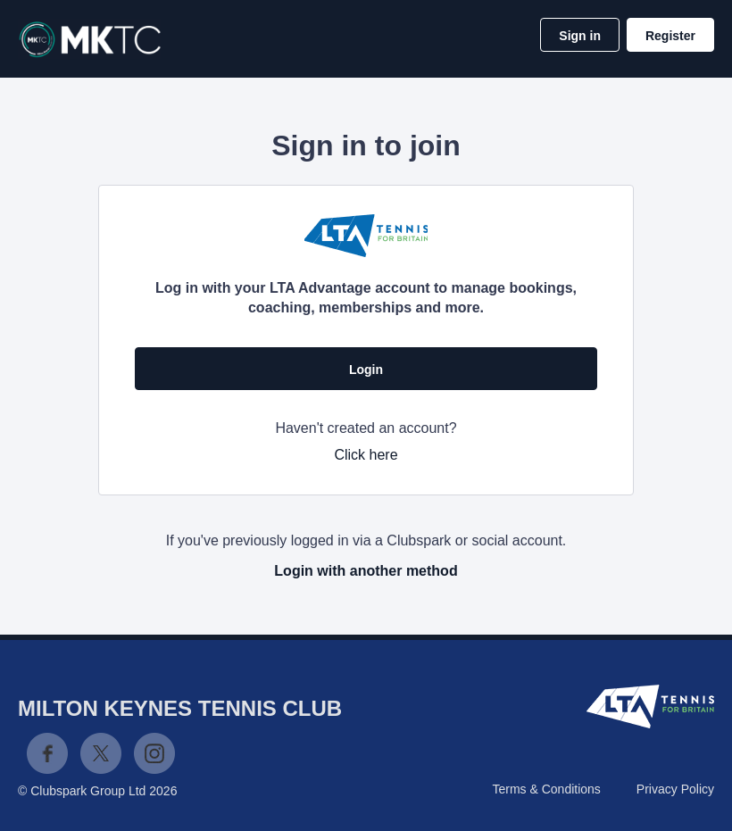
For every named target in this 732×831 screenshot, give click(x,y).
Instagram (154, 753)
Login (366, 369)
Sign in (580, 36)
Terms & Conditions (546, 789)
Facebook (47, 753)
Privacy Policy (675, 789)
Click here (365, 454)
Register (670, 36)
